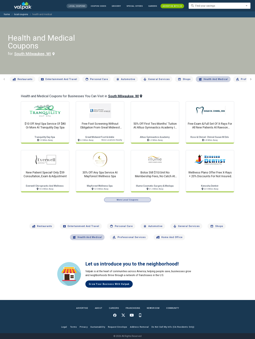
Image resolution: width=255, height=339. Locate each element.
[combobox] (219, 6)
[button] (134, 6)
